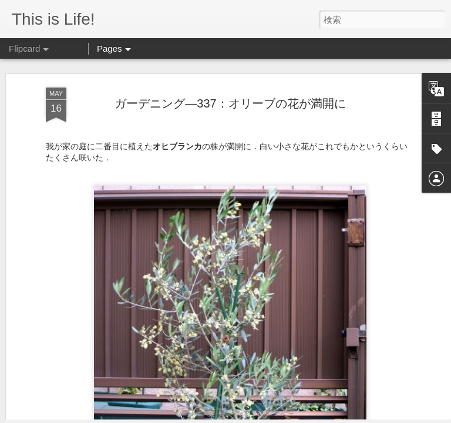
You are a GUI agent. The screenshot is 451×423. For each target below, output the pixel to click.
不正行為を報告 (360, 415)
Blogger (323, 415)
